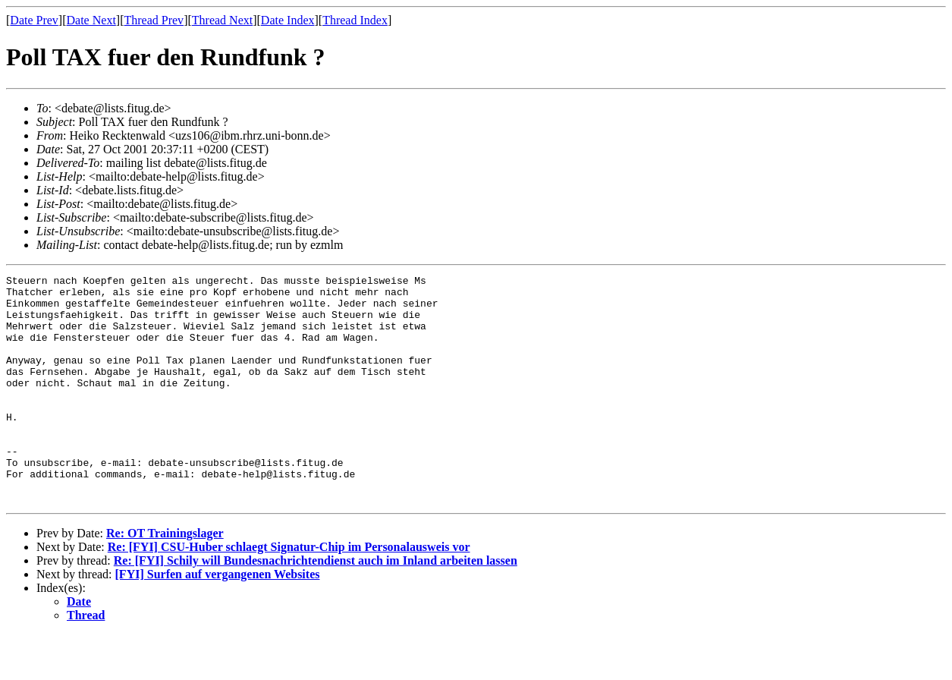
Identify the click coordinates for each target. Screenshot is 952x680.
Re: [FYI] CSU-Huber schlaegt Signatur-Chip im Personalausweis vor (289, 592)
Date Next (91, 20)
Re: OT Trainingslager (165, 578)
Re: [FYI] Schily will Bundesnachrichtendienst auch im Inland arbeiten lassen (315, 606)
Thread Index (355, 20)
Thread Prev (154, 20)
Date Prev (34, 20)
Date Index (288, 20)
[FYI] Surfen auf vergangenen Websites (217, 619)
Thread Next (222, 20)
